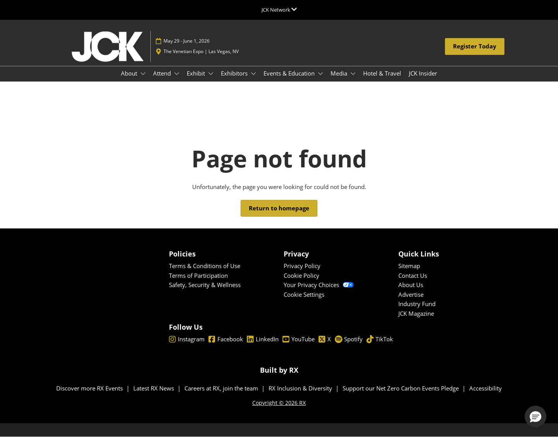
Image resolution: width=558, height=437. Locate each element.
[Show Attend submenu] (176, 73)
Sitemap (409, 266)
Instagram (187, 339)
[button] (475, 46)
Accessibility (485, 388)
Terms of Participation (198, 275)
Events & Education (290, 73)
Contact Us (412, 275)
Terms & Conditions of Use (204, 266)
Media (340, 73)
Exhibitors (235, 73)
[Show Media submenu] (353, 73)
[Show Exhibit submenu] (210, 73)
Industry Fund (417, 304)
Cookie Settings (304, 294)
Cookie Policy (301, 275)
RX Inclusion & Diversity (301, 388)
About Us (410, 285)
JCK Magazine (416, 313)
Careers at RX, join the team (222, 388)
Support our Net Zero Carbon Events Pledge (401, 388)
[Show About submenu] (143, 73)
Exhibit (197, 73)
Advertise (411, 294)
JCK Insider (423, 73)
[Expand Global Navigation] (279, 9)
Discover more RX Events (90, 388)
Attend (162, 73)
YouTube (298, 339)
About (130, 73)
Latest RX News (154, 388)
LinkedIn (263, 339)
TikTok (380, 339)
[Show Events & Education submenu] (320, 73)
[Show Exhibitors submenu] (253, 73)
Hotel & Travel (382, 73)
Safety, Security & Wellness (205, 285)
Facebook (225, 339)
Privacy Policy (302, 266)
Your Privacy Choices (319, 285)
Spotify (349, 339)
